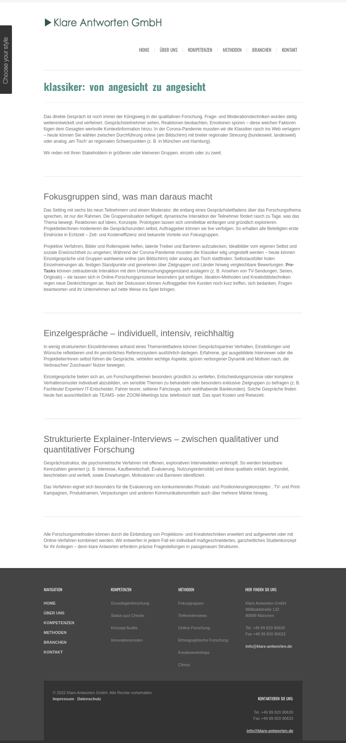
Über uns (169, 49)
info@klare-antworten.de (268, 646)
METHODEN (55, 632)
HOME (144, 49)
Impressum (63, 699)
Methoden (232, 49)
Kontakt (289, 49)
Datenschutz (89, 699)
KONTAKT (53, 652)
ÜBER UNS (54, 613)
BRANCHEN (55, 642)
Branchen (261, 49)
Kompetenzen (200, 49)
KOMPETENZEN (59, 623)
